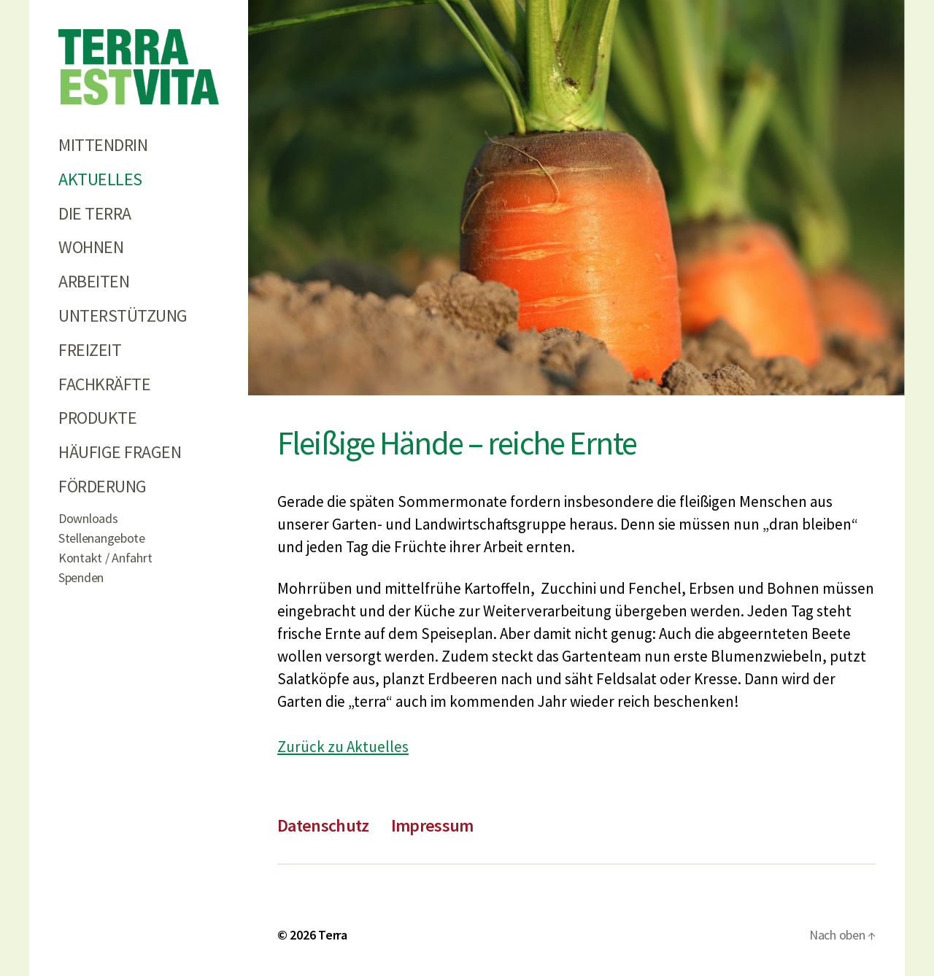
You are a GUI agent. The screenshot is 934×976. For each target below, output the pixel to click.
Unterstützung (123, 315)
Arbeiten (93, 281)
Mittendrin (102, 144)
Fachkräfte (104, 384)
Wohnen (90, 247)
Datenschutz (323, 825)
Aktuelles (100, 179)
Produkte (97, 417)
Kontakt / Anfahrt (105, 557)
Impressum (432, 825)
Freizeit (89, 349)
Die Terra (94, 213)
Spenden (81, 577)
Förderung (102, 486)
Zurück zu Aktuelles (343, 746)
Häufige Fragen (119, 452)
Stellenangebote (101, 538)
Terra (332, 934)
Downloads (88, 518)
